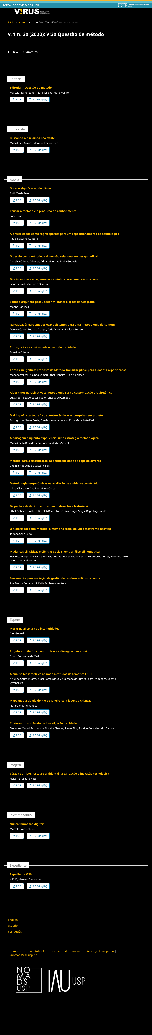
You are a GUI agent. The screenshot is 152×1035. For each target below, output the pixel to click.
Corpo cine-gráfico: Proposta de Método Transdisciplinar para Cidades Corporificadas (68, 370)
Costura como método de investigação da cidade (43, 723)
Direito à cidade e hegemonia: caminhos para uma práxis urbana (54, 279)
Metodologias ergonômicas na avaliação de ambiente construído (54, 483)
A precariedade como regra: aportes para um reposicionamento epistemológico (64, 234)
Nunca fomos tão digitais (27, 824)
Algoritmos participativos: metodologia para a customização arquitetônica (61, 392)
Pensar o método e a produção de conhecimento (43, 211)
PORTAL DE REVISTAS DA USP (21, 5)
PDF (18, 99)
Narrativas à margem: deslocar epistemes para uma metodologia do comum (62, 324)
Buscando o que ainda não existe (32, 138)
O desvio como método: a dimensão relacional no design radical (54, 256)
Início (11, 22)
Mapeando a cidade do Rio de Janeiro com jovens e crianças (50, 700)
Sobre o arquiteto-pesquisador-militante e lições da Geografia (52, 302)
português (15, 931)
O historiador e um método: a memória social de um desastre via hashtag (60, 529)
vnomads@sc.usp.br (23, 955)
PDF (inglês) (39, 99)
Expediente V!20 (21, 874)
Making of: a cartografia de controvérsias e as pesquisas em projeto (56, 415)
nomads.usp (18, 951)
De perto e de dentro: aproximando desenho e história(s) (49, 506)
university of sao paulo (99, 951)
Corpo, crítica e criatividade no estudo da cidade (43, 347)
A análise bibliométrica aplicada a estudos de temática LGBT (51, 674)
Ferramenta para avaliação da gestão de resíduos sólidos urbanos (55, 578)
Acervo (23, 22)
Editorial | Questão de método (31, 87)
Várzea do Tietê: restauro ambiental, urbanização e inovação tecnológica (59, 773)
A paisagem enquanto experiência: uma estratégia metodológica (54, 438)
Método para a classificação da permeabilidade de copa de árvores (55, 461)
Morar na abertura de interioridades (34, 628)
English (13, 919)
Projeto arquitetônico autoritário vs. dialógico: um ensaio (49, 651)
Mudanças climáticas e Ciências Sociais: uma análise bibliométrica (55, 551)
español (13, 925)
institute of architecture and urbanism (55, 951)
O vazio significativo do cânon (30, 188)
